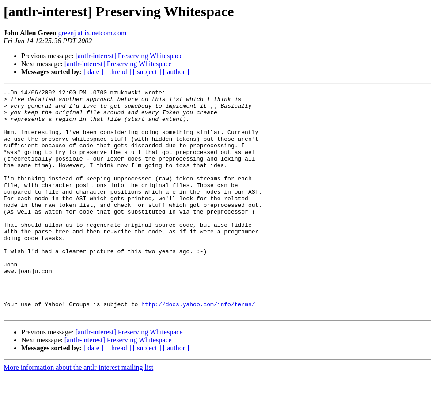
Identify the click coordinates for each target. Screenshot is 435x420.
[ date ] (93, 71)
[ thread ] (118, 71)
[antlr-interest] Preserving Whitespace (129, 56)
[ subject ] (147, 71)
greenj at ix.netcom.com (92, 33)
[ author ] (176, 71)
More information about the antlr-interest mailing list (78, 412)
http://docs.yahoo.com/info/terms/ (198, 348)
